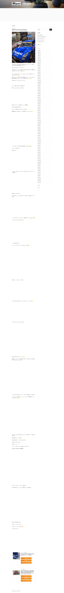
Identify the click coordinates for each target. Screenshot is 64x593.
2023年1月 (39, 117)
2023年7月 (39, 107)
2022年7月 (39, 127)
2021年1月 (39, 157)
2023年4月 (39, 112)
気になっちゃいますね (41, 38)
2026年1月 (39, 57)
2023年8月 (39, 105)
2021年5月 (39, 150)
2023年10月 (39, 102)
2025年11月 (39, 60)
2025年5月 (39, 70)
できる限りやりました (41, 41)
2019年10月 (39, 182)
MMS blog (26, 3)
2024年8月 (39, 85)
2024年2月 (39, 95)
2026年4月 (39, 52)
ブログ (39, 187)
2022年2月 (39, 135)
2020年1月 (39, 177)
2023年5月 (39, 110)
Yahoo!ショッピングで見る (25, 562)
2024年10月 (39, 82)
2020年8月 (39, 165)
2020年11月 (39, 160)
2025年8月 (39, 65)
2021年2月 (39, 155)
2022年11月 (39, 120)
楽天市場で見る (25, 560)
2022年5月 (39, 130)
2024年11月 (39, 80)
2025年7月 (39, 67)
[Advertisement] (32, 15)
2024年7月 (39, 87)
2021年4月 (39, 152)
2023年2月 (39, 115)
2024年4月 (39, 92)
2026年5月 (39, 50)
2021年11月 (39, 140)
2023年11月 (39, 100)
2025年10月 (39, 62)
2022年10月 (39, 122)
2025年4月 (39, 72)
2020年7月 (39, 167)
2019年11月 (39, 180)
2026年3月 (39, 53)
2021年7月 (39, 147)
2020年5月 (39, 170)
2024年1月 (39, 97)
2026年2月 (39, 55)
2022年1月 (39, 137)
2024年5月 (39, 90)
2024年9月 (39, 83)
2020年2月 (39, 175)
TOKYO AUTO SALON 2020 (19, 30)
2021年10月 (39, 142)
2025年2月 (39, 75)
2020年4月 (39, 172)
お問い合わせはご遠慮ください (42, 36)
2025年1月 (39, 77)
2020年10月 (39, 162)
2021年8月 (39, 145)
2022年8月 (39, 125)
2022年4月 (39, 132)
